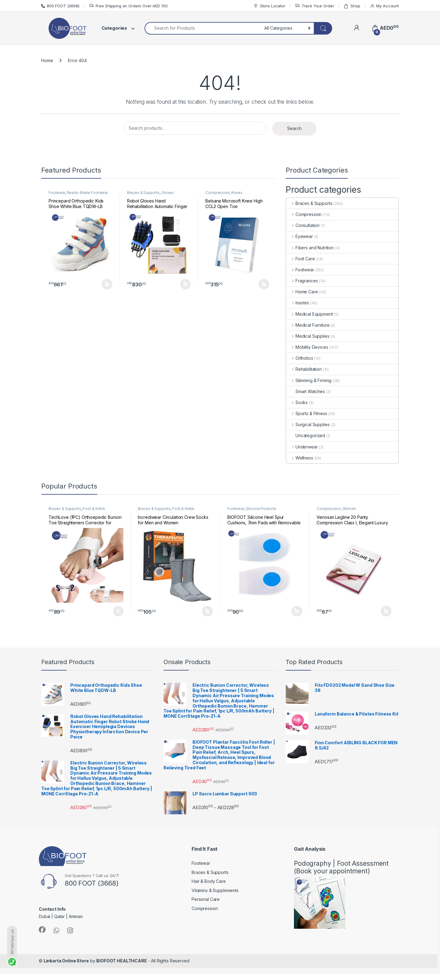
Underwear (302, 446)
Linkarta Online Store (66, 960)
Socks (297, 402)
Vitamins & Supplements (215, 890)
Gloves (167, 192)
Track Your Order (314, 6)
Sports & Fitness (306, 413)
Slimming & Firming (309, 380)
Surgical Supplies (307, 424)
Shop (351, 6)
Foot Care (300, 258)
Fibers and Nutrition (310, 247)
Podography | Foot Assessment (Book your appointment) (341, 867)
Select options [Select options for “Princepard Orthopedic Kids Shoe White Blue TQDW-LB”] (107, 284)
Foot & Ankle (94, 508)
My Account (384, 6)
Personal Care (206, 899)
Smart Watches (305, 391)
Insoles (297, 302)
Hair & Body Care (209, 881)
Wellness (299, 457)
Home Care (302, 291)
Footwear (57, 192)
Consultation (303, 225)
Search (294, 128)
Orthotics (299, 358)
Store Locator (269, 6)
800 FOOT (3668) (60, 5)
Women (349, 508)
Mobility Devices (307, 347)
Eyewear (299, 236)
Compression (217, 192)
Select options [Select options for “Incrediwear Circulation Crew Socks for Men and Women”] (207, 611)
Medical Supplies (307, 336)
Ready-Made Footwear (87, 192)
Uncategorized (305, 435)
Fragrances (302, 280)
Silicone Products (261, 508)
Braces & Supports (143, 192)
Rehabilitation (304, 369)
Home (47, 60)
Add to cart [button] (118, 611)
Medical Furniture (307, 325)
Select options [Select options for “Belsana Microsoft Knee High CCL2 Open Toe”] (263, 284)
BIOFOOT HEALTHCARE (121, 960)
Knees (237, 192)
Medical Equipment (309, 314)
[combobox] (203, 28)
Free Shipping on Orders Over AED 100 (128, 6)
